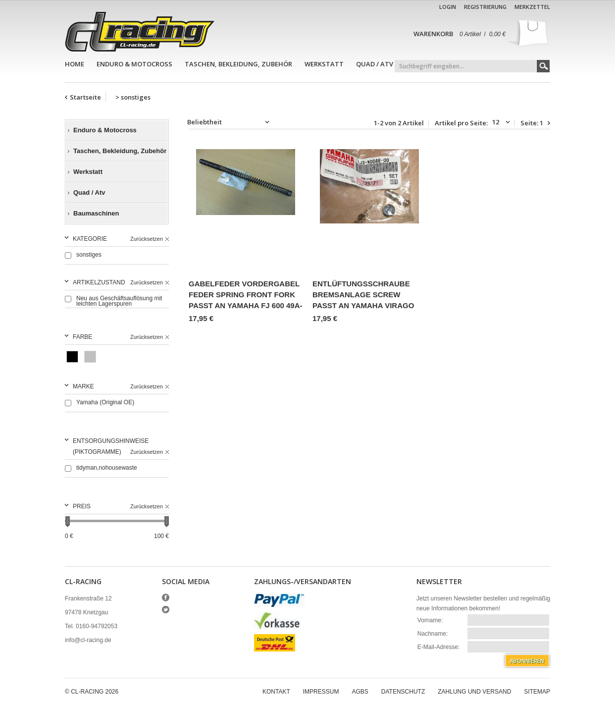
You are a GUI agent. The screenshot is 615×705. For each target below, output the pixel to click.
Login (447, 6)
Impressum (321, 691)
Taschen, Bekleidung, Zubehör (238, 63)
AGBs (360, 691)
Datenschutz (403, 691)
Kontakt (276, 691)
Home (74, 63)
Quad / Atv (374, 63)
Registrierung (485, 6)
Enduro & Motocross (134, 63)
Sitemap (537, 691)
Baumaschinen (96, 213)
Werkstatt (324, 63)
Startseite (85, 97)
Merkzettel (532, 6)
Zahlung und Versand (474, 691)
